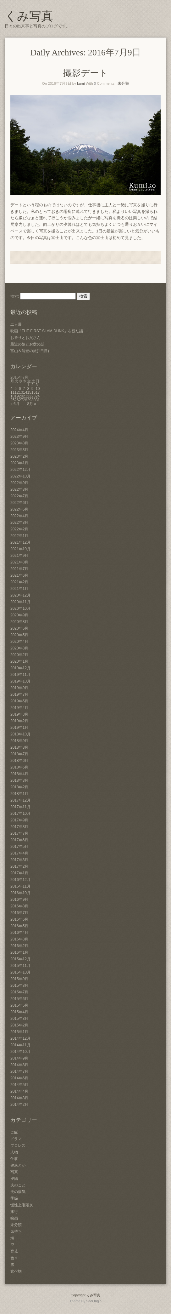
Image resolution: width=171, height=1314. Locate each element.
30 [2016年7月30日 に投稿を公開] (33, 400)
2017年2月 (19, 866)
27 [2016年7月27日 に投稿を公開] (21, 400)
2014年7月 (19, 1071)
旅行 (14, 1211)
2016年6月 (19, 919)
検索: (14, 296)
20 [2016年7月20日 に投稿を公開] (21, 396)
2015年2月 (19, 1025)
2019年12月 (20, 668)
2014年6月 (19, 1078)
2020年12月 (20, 595)
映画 (14, 1218)
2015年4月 (19, 1012)
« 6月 (14, 404)
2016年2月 (19, 946)
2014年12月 (20, 1038)
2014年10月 (20, 1051)
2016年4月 (19, 932)
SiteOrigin (94, 1301)
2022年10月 (20, 476)
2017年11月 (20, 807)
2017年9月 (19, 820)
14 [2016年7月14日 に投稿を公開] (25, 392)
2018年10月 (20, 734)
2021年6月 (19, 575)
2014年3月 (19, 1098)
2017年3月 (19, 860)
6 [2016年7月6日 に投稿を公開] (20, 388)
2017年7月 (19, 833)
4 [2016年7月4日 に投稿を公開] (11, 388)
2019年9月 (19, 688)
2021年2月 (19, 582)
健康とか (17, 1165)
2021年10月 (20, 549)
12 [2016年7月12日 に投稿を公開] (16, 392)
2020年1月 (19, 661)
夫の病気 (17, 1192)
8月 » (31, 404)
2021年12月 (20, 542)
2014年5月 (19, 1085)
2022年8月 (19, 489)
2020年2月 (19, 655)
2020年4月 (19, 641)
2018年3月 (19, 780)
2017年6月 (19, 840)
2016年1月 (19, 952)
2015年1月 (19, 1032)
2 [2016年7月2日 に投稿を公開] (32, 385)
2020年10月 (20, 608)
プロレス (17, 1145)
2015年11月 (20, 965)
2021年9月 (19, 555)
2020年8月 (19, 622)
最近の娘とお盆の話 (27, 344)
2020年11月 (20, 602)
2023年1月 (19, 463)
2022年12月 (20, 469)
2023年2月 (19, 456)
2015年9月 (19, 979)
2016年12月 (20, 879)
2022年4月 (19, 516)
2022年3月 (19, 522)
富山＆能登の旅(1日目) (29, 351)
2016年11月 (20, 886)
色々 (14, 1258)
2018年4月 (19, 774)
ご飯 (14, 1132)
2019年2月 (19, 721)
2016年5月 (19, 926)
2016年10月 (20, 893)
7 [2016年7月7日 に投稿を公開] (24, 388)
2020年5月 (19, 635)
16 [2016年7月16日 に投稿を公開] (33, 392)
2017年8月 (19, 827)
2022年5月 (19, 509)
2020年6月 (19, 628)
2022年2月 (19, 529)
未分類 (123, 83)
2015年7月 (19, 992)
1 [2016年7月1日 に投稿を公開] (28, 385)
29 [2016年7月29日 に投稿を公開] (29, 400)
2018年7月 (19, 754)
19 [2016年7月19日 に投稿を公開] (16, 396)
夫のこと (17, 1185)
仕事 (14, 1159)
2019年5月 (19, 701)
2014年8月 (19, 1065)
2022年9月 (19, 483)
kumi (81, 83)
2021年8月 (19, 562)
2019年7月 (19, 694)
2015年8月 (19, 985)
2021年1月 (19, 588)
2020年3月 (19, 648)
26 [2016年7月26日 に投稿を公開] (16, 400)
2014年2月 (19, 1104)
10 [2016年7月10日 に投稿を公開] (38, 388)
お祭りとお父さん (25, 337)
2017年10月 (20, 813)
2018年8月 (19, 747)
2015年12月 (20, 959)
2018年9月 (19, 741)
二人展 (16, 324)
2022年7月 (19, 496)
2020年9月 (19, 615)
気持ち (16, 1231)
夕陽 (14, 1178)
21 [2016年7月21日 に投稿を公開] (25, 396)
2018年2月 (19, 787)
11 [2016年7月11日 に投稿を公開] (12, 392)
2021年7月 (19, 569)
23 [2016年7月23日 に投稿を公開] (33, 396)
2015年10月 (20, 972)
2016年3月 (19, 939)
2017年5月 (19, 846)
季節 (14, 1198)
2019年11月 (20, 674)
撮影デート (85, 73)
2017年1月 (19, 873)
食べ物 (16, 1271)
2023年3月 (19, 450)
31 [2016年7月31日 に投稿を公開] (38, 400)
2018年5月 (19, 767)
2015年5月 (19, 1005)
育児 (14, 1251)
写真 (14, 1172)
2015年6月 (19, 999)
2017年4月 (19, 853)
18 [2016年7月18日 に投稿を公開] (12, 396)
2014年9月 (19, 1058)
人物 (14, 1152)
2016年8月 (19, 906)
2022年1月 (19, 536)
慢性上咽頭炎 (21, 1205)
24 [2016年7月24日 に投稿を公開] (38, 396)
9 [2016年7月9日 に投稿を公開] (32, 388)
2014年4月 (19, 1091)
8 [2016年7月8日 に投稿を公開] (28, 388)
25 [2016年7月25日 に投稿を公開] (12, 400)
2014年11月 (20, 1045)
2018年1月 (19, 793)
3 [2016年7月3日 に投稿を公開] (37, 385)
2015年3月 (19, 1018)
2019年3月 (19, 714)
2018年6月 (19, 760)
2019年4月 (19, 708)
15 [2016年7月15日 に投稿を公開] (29, 392)
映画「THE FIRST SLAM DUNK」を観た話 (46, 331)
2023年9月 (19, 436)
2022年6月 (19, 502)
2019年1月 (19, 727)
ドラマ (16, 1139)
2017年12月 (20, 800)
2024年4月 (19, 430)
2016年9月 (19, 899)
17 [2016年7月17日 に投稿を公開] (38, 392)
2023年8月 (19, 443)
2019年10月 (20, 681)
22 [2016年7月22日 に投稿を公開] (29, 396)
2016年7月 (19, 913)
